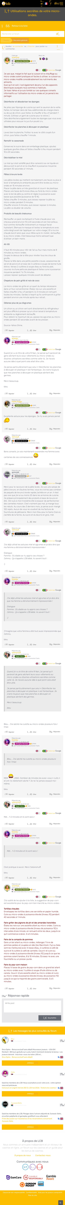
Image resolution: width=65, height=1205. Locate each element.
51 (61, 1104)
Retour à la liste (15, 26)
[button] (60, 1057)
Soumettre (52, 1018)
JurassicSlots (16, 1103)
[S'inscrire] (50, 3)
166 (61, 1073)
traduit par (54, 70)
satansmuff (16, 653)
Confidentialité (31, 1192)
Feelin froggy (17, 402)
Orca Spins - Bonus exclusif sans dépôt (17, 1057)
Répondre (56, 330)
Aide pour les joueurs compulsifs (50, 1192)
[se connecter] (55, 3)
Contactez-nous (42, 1155)
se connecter (18, 46)
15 (61, 1040)
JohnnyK (15, 437)
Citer (31, 330)
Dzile (13, 1072)
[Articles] (42, 3)
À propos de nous (23, 1155)
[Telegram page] (25, 1167)
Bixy (12, 1039)
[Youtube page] (40, 1167)
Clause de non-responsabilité (14, 1192)
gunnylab (15, 472)
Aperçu (32, 1063)
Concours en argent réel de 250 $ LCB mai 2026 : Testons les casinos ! (29, 1088)
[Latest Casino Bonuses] (6, 3)
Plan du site (32, 1195)
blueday (15, 338)
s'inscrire (30, 46)
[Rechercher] (58, 34)
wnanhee (15, 57)
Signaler (9, 330)
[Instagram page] (33, 1167)
